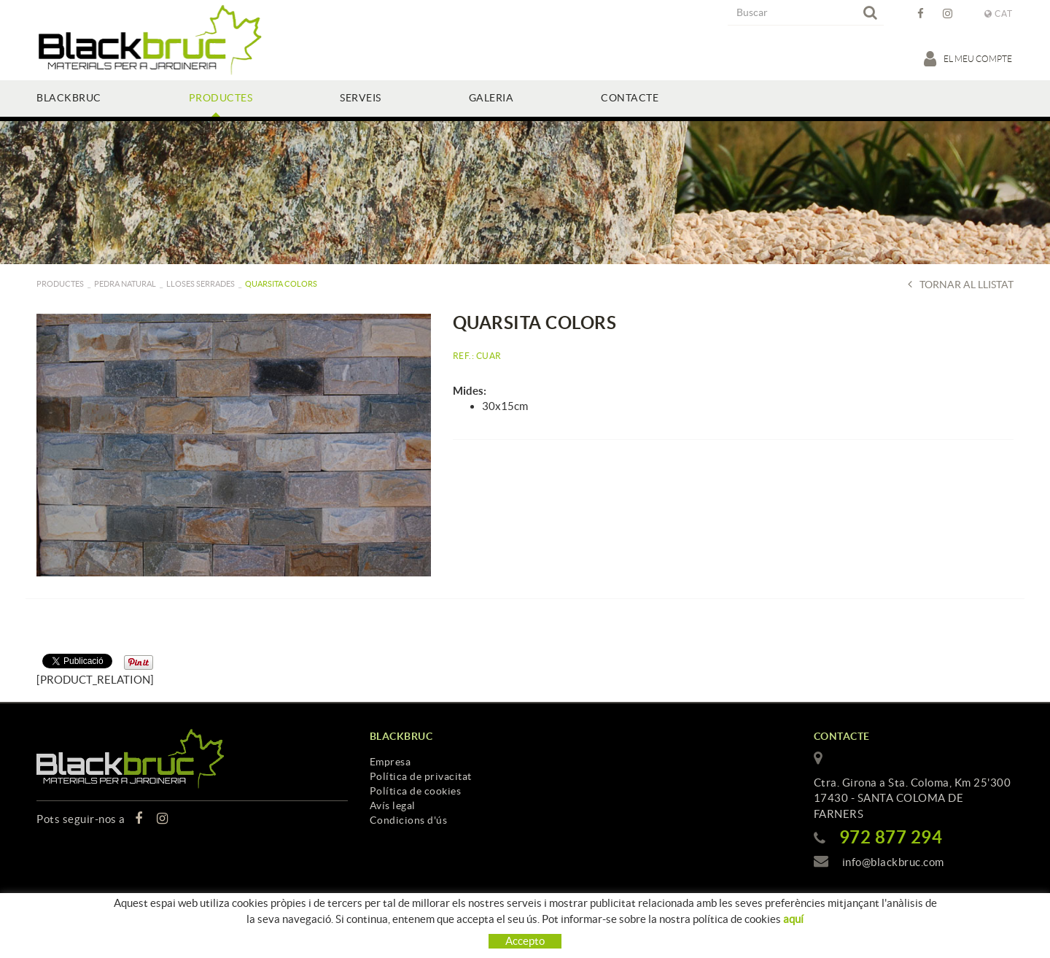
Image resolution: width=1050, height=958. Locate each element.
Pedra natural (125, 283)
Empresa (390, 762)
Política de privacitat (421, 776)
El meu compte (969, 58)
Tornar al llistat (961, 284)
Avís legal (393, 805)
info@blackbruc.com (893, 862)
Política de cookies (416, 791)
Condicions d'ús (409, 820)
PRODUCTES (60, 283)
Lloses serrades (200, 283)
